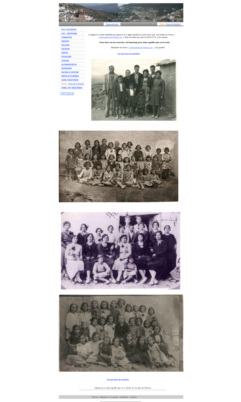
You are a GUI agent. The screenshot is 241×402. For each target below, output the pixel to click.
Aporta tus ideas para (67, 92)
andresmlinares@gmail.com (110, 37)
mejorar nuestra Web (67, 94)
